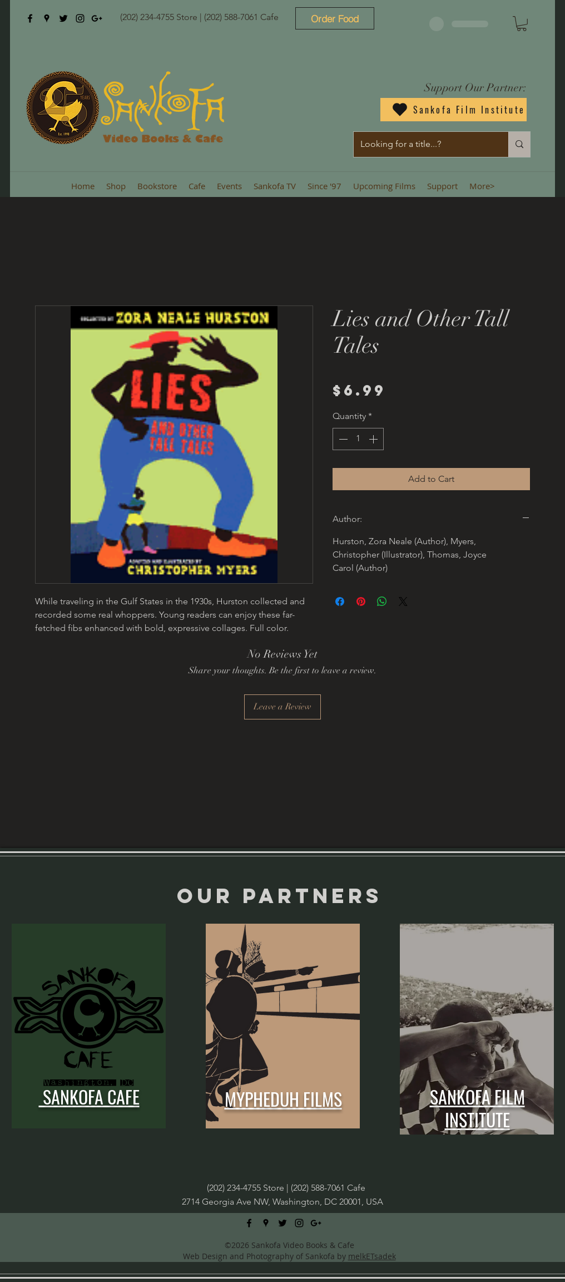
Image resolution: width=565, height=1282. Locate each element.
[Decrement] (342, 439)
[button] (522, 23)
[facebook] (30, 18)
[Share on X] (403, 601)
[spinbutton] (358, 439)
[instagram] (80, 18)
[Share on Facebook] (339, 601)
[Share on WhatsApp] (382, 601)
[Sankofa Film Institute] (453, 109)
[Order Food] (334, 18)
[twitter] (63, 18)
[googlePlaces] (46, 18)
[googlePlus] (96, 18)
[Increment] (374, 439)
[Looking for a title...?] (422, 144)
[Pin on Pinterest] (361, 601)
